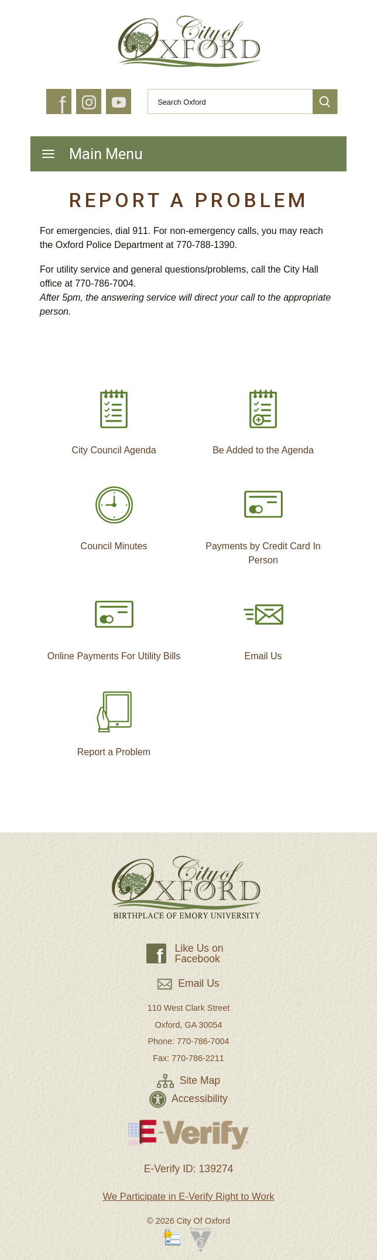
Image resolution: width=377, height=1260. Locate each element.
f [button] (62, 105)
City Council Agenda (113, 417)
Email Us (263, 623)
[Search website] (225, 101)
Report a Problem (113, 719)
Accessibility (188, 1098)
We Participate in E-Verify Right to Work (188, 1196)
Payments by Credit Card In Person (263, 520)
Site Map (188, 1080)
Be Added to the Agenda (263, 417)
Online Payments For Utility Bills (114, 623)
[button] (325, 101)
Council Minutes (114, 513)
